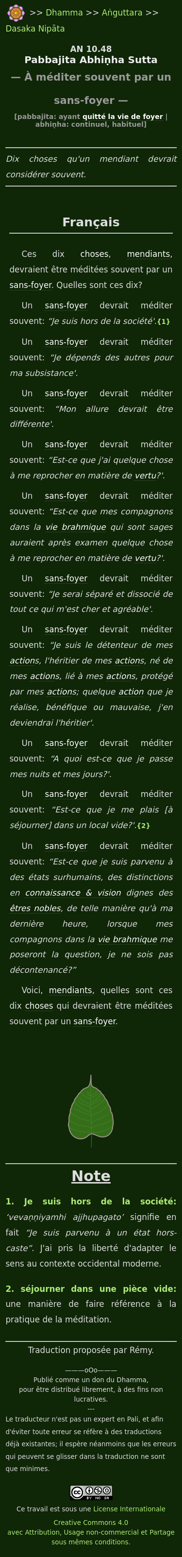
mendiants (148, 254)
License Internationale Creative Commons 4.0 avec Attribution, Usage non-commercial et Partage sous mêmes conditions (90, 1526)
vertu (145, 475)
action (21, 660)
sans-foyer (30, 285)
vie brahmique (75, 527)
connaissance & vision (72, 892)
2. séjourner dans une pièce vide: (90, 1289)
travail (37, 1509)
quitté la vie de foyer (123, 116)
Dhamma (65, 12)
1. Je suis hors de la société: (90, 1201)
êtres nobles (34, 908)
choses (95, 254)
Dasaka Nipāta (35, 29)
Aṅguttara (123, 12)
